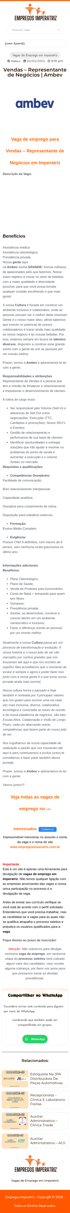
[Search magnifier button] (58, 29)
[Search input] (33, 29)
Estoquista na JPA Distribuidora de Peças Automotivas (46, 1078)
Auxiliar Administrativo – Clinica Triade (43, 1120)
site (48, 809)
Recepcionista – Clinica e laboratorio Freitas (47, 1099)
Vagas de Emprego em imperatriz (35, 55)
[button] (34, 1039)
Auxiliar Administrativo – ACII (47, 1141)
